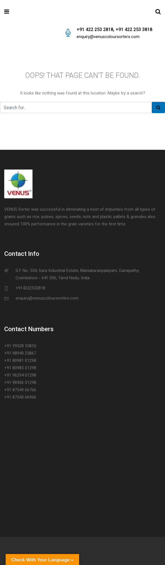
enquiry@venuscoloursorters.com (108, 36)
